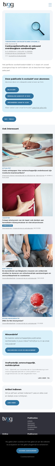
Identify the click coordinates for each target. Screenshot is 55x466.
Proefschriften (32, 427)
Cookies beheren (28, 457)
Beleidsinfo (31, 425)
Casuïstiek (6, 218)
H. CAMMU (29, 51)
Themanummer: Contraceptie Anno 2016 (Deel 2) (22, 41)
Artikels (30, 421)
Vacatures (31, 429)
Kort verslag (7, 268)
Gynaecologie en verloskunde (15, 53)
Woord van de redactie (10, 318)
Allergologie (40, 175)
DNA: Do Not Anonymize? (12, 321)
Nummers (31, 423)
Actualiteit (6, 168)
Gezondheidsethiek (8, 278)
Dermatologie (7, 228)
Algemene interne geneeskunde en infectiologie (18, 175)
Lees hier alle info (39, 108)
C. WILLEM (20, 51)
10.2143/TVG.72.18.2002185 (17, 56)
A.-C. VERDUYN (10, 51)
